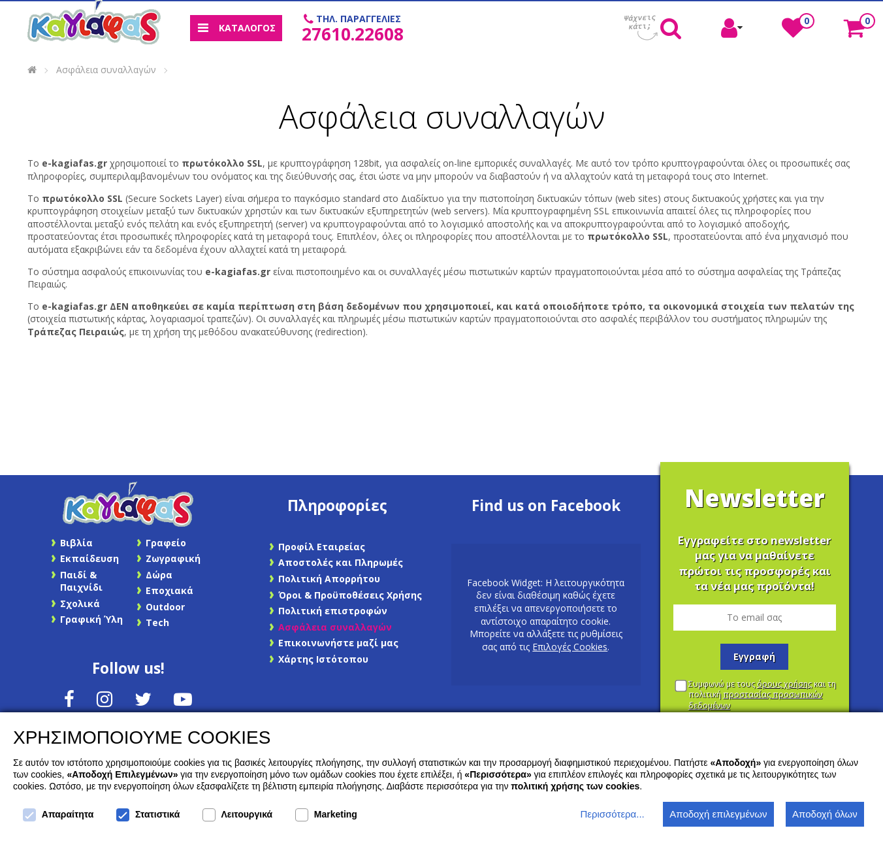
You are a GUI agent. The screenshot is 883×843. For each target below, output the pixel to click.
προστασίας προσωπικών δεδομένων (755, 700)
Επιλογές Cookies (569, 646)
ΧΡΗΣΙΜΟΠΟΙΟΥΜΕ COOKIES (141, 737)
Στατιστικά (148, 814)
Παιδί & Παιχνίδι (81, 581)
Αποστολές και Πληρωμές (340, 562)
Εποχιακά (169, 590)
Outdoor (165, 607)
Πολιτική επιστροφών (332, 610)
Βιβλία (76, 543)
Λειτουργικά (237, 814)
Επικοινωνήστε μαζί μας (338, 642)
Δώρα (159, 575)
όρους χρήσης (784, 683)
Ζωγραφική (173, 558)
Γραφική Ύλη (91, 619)
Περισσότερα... (612, 813)
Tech (157, 622)
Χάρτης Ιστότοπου (323, 659)
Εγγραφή (754, 656)
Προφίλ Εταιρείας (321, 546)
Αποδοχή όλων (825, 813)
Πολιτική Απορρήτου (329, 578)
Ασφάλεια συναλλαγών (106, 69)
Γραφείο (166, 543)
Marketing (326, 814)
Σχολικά (80, 603)
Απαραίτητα (58, 814)
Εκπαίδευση (89, 558)
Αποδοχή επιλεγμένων (718, 813)
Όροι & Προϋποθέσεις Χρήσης (350, 595)
